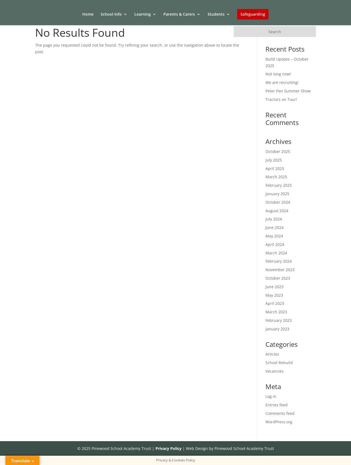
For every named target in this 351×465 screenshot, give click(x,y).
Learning (142, 14)
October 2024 (277, 202)
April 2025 (274, 168)
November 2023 (280, 269)
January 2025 (277, 193)
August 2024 (276, 210)
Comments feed (280, 413)
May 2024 (274, 236)
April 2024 (274, 244)
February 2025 (278, 185)
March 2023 (276, 311)
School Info (111, 14)
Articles (272, 354)
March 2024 (276, 253)
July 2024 (273, 219)
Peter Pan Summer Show (288, 90)
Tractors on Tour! (281, 99)
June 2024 (274, 227)
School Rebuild (279, 362)
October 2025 (277, 151)
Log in (270, 396)
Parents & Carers (179, 14)
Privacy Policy (168, 448)
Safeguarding (252, 14)
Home (88, 14)
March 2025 (276, 176)
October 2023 (277, 278)
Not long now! (278, 73)
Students (216, 14)
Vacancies (274, 371)
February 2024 (278, 261)
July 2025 (273, 160)
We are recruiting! (282, 82)
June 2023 (274, 286)
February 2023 (278, 320)
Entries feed (276, 404)
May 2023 (274, 295)
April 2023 (274, 303)
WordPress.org (278, 421)
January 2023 (277, 328)
